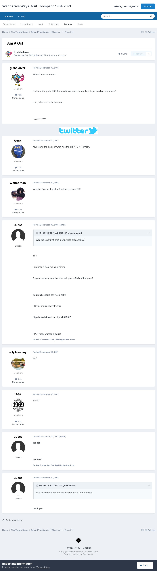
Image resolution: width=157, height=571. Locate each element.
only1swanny (18, 352)
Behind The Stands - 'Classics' (51, 55)
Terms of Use (42, 567)
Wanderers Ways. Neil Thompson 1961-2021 (36, 6)
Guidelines (53, 24)
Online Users (9, 24)
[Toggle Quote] (37, 233)
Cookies (87, 547)
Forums (68, 24)
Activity (21, 16)
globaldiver (23, 52)
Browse (9, 17)
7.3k (18, 95)
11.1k (18, 167)
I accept (145, 565)
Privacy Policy (73, 547)
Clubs (80, 24)
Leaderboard (27, 24)
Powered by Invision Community (78, 554)
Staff (40, 24)
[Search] (116, 16)
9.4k (18, 379)
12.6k (18, 209)
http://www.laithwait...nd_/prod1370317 (52, 317)
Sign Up (147, 6)
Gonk (17, 140)
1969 (17, 394)
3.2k (18, 421)
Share (122, 54)
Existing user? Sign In (126, 6)
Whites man (18, 182)
